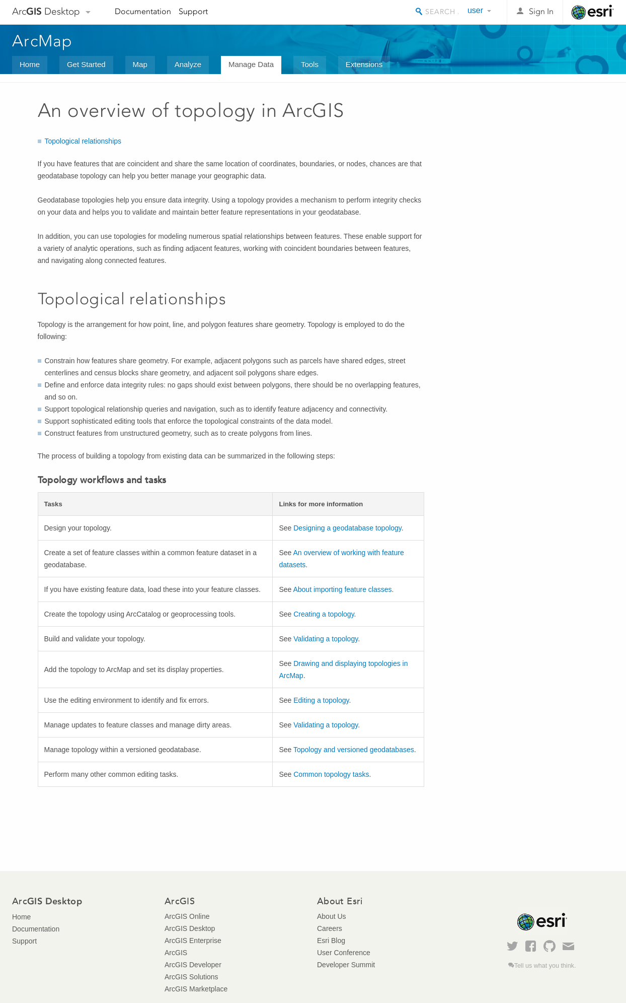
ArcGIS (176, 953)
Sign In (541, 11)
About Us (331, 916)
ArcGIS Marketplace (196, 989)
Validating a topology (325, 639)
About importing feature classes (342, 589)
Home (30, 64)
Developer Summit (346, 965)
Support (193, 11)
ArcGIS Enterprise (193, 941)
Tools (310, 64)
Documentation (143, 11)
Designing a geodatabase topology (347, 528)
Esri (592, 12)
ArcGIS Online (187, 916)
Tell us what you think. (545, 965)
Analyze (188, 64)
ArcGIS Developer (193, 965)
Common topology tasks (331, 774)
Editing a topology (321, 700)
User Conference (343, 953)
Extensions (364, 64)
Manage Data (251, 64)
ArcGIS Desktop (190, 928)
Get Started (86, 64)
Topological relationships (83, 141)
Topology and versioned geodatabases (353, 750)
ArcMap (42, 40)
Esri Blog (331, 941)
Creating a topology (323, 614)
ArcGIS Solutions (191, 977)
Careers (329, 928)
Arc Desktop (46, 11)
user (475, 10)
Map (140, 64)
